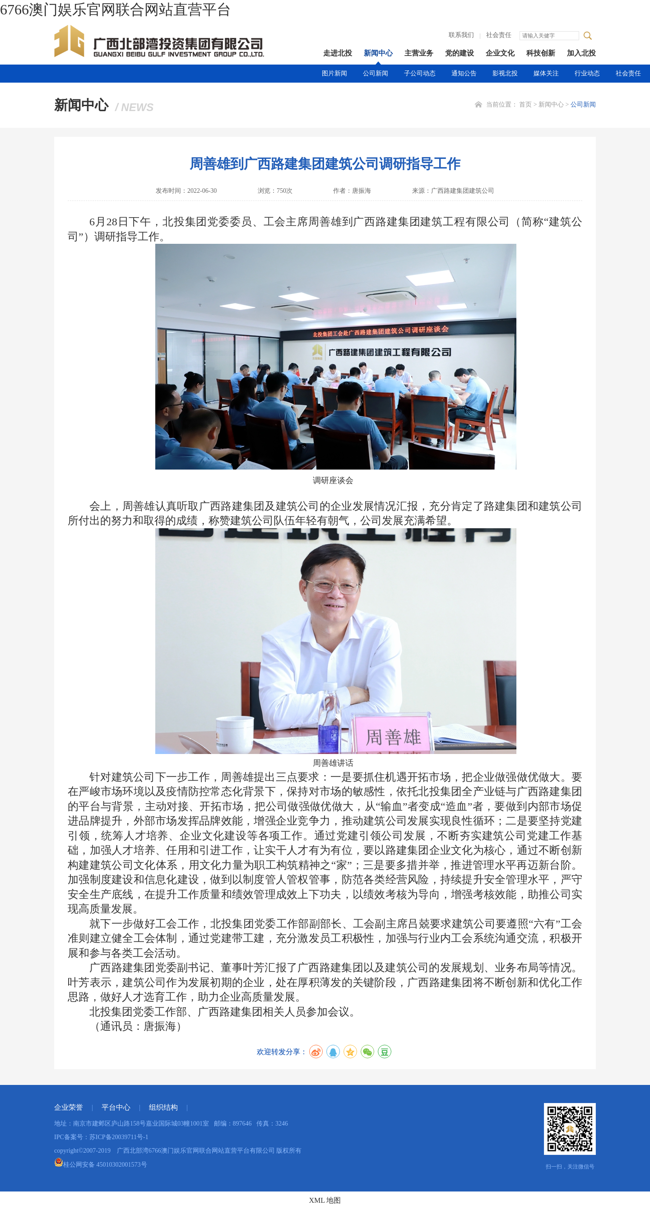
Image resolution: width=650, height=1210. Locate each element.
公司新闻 (375, 73)
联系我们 (461, 35)
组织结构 (163, 1107)
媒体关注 (546, 73)
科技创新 (540, 53)
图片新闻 (334, 73)
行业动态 (587, 73)
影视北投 (505, 73)
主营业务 (418, 53)
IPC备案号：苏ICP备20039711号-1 (101, 1137)
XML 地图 (325, 1200)
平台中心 (116, 1107)
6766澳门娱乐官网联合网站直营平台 (115, 9)
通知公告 (464, 73)
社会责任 (498, 35)
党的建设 (459, 53)
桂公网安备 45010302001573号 (100, 1164)
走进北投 (337, 53)
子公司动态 (420, 73)
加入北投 (581, 53)
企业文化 (500, 53)
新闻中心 (378, 53)
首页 (525, 104)
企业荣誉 (68, 1107)
